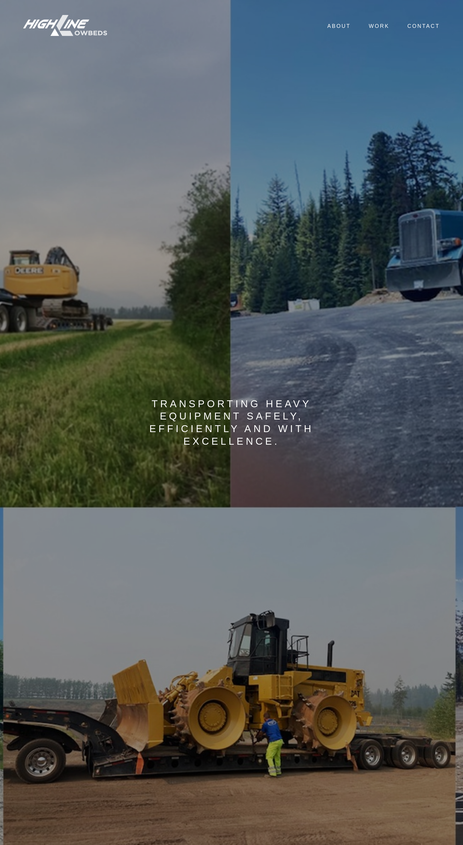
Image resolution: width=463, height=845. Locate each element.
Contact (423, 26)
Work (379, 26)
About (339, 26)
